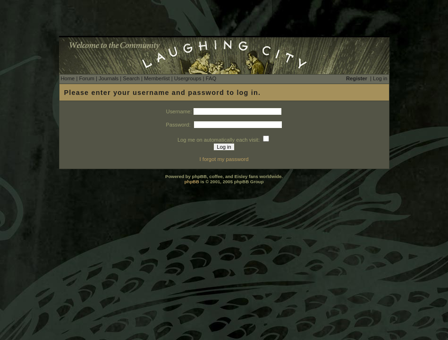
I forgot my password (224, 159)
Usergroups (188, 78)
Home (68, 78)
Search (131, 78)
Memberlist (157, 78)
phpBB (191, 181)
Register (356, 78)
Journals (108, 78)
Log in (380, 78)
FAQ (211, 78)
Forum (86, 78)
